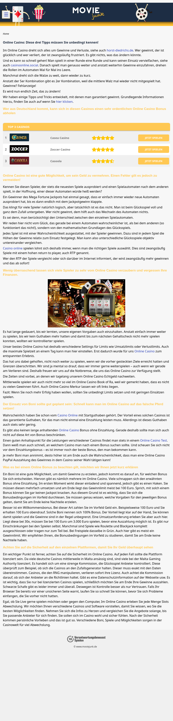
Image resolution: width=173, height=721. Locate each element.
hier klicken (64, 101)
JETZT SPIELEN (153, 138)
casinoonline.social (24, 65)
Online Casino (144, 351)
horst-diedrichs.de (120, 50)
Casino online (12, 248)
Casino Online (67, 415)
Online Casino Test (153, 440)
